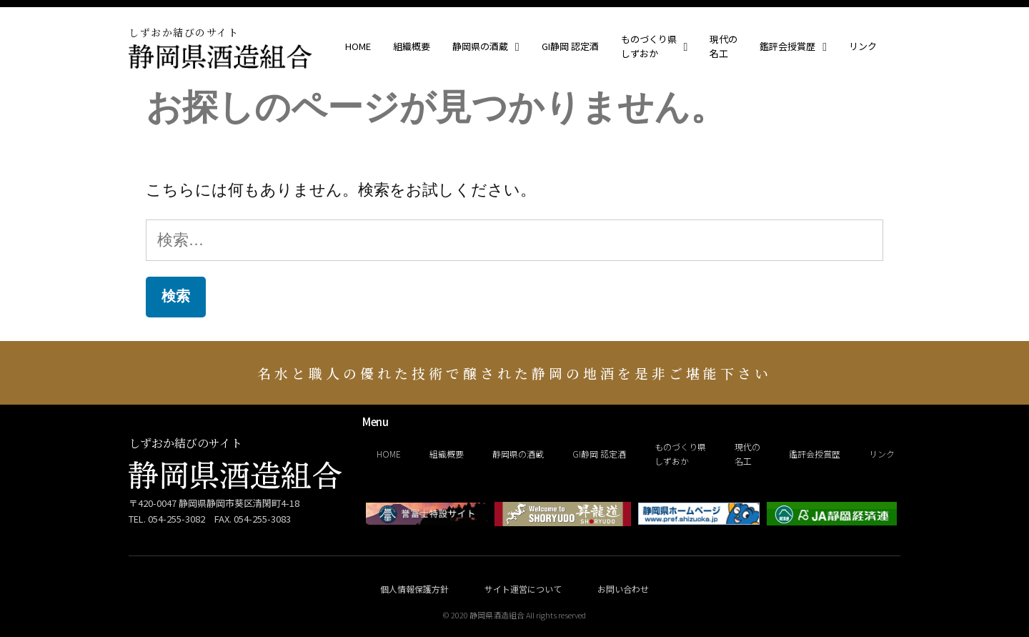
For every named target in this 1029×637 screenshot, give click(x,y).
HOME (358, 46)
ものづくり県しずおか (654, 46)
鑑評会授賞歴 (793, 46)
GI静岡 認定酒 (570, 46)
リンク (863, 46)
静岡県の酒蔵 (486, 46)
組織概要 (411, 46)
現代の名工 (723, 46)
